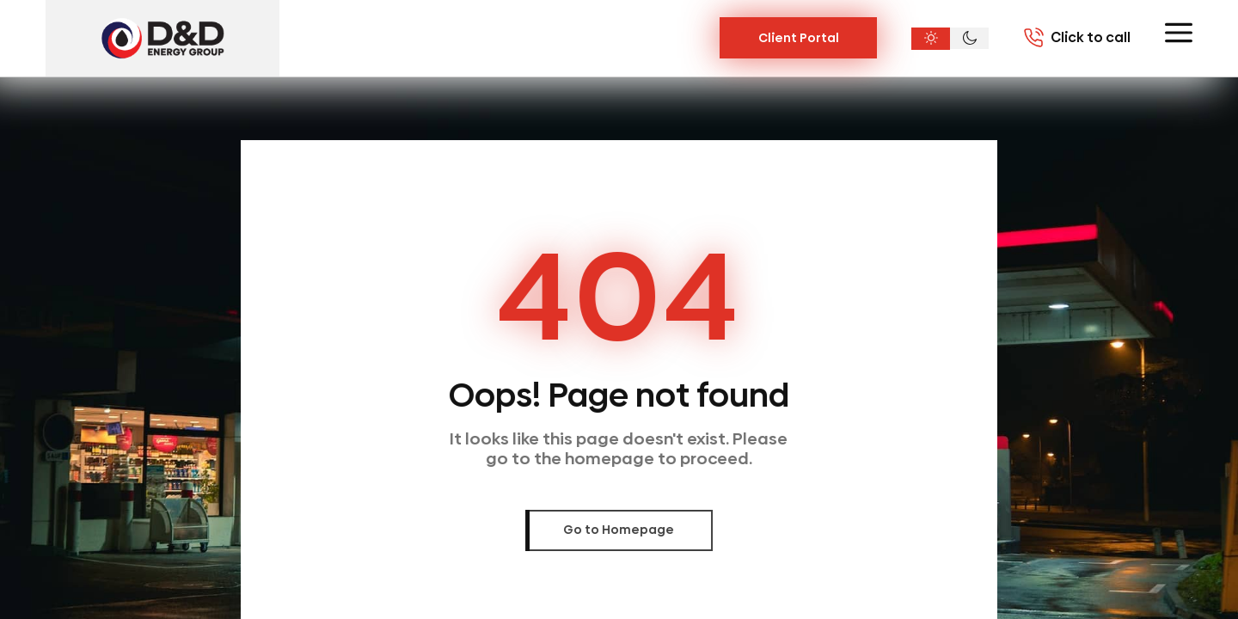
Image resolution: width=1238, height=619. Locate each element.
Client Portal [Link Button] (798, 37)
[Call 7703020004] (1076, 38)
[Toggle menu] (1178, 32)
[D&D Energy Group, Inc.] (162, 38)
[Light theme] (930, 39)
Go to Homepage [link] (618, 529)
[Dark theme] (969, 39)
